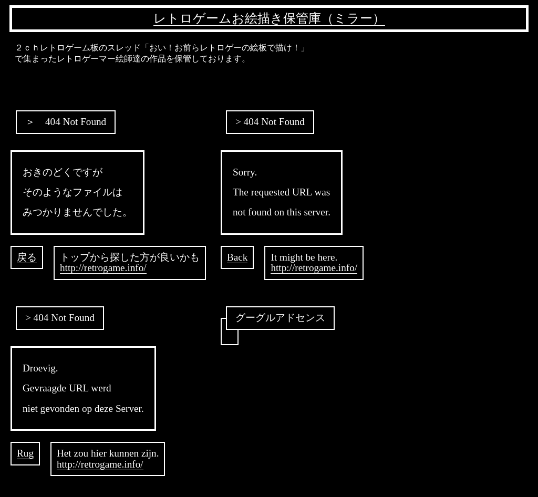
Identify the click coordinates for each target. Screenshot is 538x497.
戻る (27, 257)
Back (237, 257)
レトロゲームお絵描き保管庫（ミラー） (269, 18)
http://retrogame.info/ (103, 267)
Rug (25, 453)
